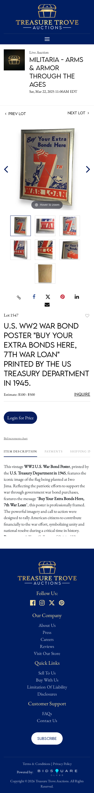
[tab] (20, 453)
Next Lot (78, 113)
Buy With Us (47, 680)
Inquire (82, 394)
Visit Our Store (47, 653)
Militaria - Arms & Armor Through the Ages (56, 71)
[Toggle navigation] (47, 39)
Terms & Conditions (36, 763)
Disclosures (47, 694)
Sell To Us (47, 673)
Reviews (47, 646)
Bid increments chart (16, 438)
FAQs (47, 713)
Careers (47, 639)
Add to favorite (87, 316)
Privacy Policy (62, 763)
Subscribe (47, 738)
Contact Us (47, 720)
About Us (47, 625)
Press (47, 632)
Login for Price (20, 418)
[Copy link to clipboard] (19, 297)
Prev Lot (15, 113)
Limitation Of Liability (47, 687)
